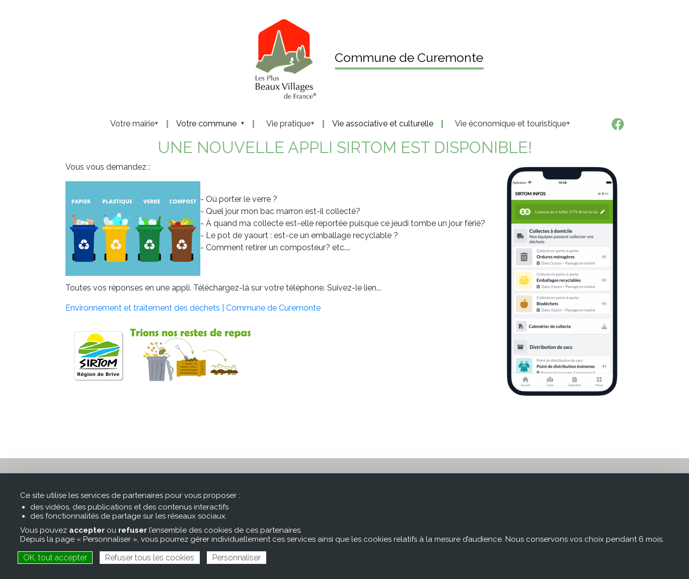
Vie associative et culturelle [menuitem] (382, 124)
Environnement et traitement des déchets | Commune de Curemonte (193, 308)
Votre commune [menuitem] (207, 124)
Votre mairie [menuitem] (129, 124)
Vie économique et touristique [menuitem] (507, 124)
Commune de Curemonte (409, 57)
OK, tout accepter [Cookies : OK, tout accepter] (55, 557)
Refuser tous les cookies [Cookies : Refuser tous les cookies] (149, 557)
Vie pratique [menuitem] (285, 124)
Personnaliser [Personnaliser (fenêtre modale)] (236, 557)
